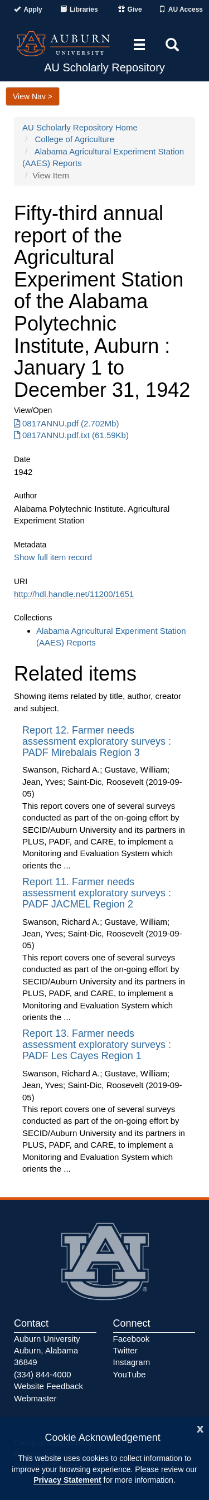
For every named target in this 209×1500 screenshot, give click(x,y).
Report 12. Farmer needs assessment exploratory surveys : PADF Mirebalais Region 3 (96, 741)
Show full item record (53, 557)
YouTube (129, 1374)
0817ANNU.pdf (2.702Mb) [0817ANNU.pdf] (66, 423)
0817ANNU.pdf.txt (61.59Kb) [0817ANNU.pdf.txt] (71, 435)
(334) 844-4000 (42, 1374)
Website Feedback (48, 1386)
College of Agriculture (75, 139)
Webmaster (35, 1398)
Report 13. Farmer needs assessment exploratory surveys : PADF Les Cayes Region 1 (96, 1044)
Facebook (131, 1338)
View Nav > (32, 96)
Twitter (125, 1350)
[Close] (200, 1428)
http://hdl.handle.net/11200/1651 (74, 594)
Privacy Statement (67, 1479)
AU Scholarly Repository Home (80, 127)
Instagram (131, 1362)
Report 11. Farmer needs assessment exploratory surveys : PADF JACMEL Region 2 (96, 893)
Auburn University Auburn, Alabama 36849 (47, 1350)
